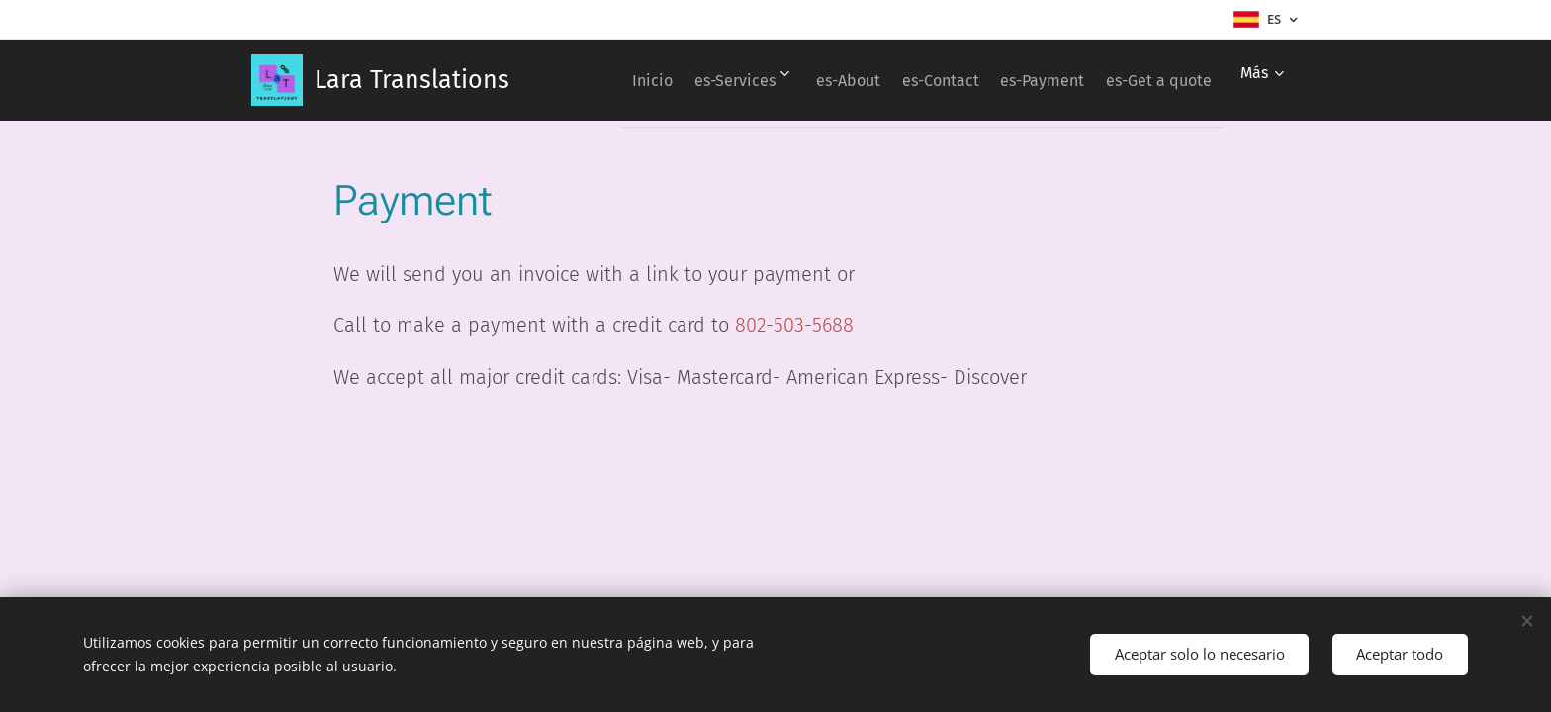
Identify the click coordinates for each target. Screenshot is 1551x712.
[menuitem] (722, 80)
